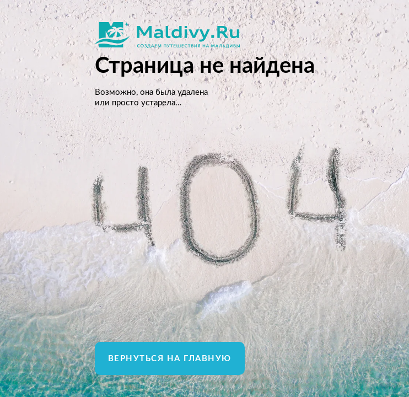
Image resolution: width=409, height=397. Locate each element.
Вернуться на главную (170, 359)
